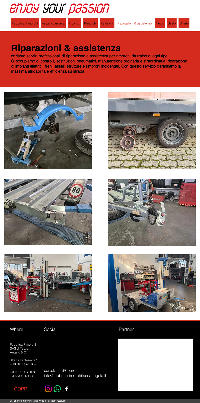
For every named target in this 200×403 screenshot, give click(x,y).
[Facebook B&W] (66, 388)
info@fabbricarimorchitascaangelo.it (75, 375)
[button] (20, 389)
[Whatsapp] (57, 388)
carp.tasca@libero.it (61, 370)
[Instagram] (48, 388)
